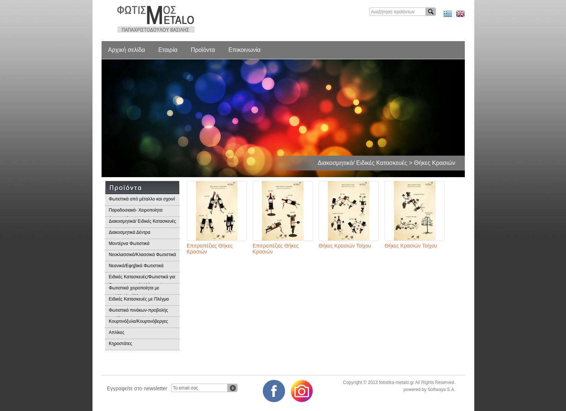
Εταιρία (167, 50)
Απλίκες (117, 332)
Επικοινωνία (244, 50)
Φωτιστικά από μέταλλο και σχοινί (142, 199)
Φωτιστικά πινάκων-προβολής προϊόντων (138, 312)
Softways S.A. (442, 389)
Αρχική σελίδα (126, 50)
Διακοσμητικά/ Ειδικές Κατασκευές (142, 221)
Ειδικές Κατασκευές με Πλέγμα (139, 299)
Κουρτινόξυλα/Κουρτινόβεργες (138, 321)
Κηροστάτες (120, 343)
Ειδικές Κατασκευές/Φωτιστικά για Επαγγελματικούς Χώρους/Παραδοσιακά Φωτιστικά (142, 279)
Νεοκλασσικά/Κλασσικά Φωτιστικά (142, 254)
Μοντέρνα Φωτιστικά (129, 243)
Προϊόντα (203, 50)
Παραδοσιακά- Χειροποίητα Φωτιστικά (136, 212)
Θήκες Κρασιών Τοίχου (345, 246)
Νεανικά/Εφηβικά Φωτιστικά (136, 265)
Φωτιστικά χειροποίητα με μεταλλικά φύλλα (134, 290)
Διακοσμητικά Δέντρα (129, 232)
